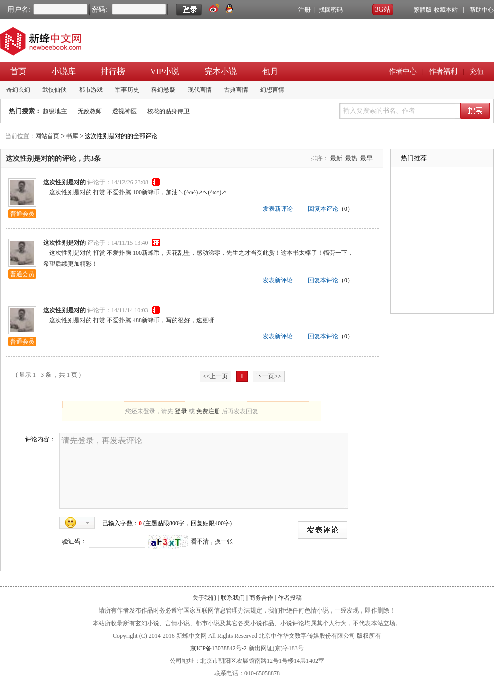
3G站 (382, 9)
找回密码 (331, 9)
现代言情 (200, 89)
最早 (366, 158)
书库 (72, 136)
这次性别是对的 (64, 182)
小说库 (63, 71)
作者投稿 (290, 597)
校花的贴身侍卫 (168, 111)
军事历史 (127, 89)
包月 (270, 71)
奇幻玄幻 (18, 89)
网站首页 (47, 136)
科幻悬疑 (163, 89)
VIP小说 (164, 71)
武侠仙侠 (54, 89)
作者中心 (403, 71)
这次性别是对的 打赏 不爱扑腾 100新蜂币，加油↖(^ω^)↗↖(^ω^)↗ (134, 192)
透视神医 (124, 111)
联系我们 (233, 597)
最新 (336, 158)
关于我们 (204, 597)
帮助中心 (482, 9)
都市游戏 (91, 89)
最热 (351, 158)
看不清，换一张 (212, 541)
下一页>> (268, 376)
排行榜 (113, 71)
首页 (18, 71)
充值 (477, 71)
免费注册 (208, 411)
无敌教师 (90, 111)
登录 (181, 411)
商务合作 (261, 597)
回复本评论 (323, 208)
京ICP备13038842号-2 (218, 648)
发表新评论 (278, 208)
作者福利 (443, 71)
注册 (304, 9)
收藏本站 (446, 9)
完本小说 (221, 71)
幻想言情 (272, 89)
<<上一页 (215, 376)
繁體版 (423, 9)
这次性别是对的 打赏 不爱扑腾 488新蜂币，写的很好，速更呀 (128, 320)
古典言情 (236, 89)
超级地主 (55, 111)
